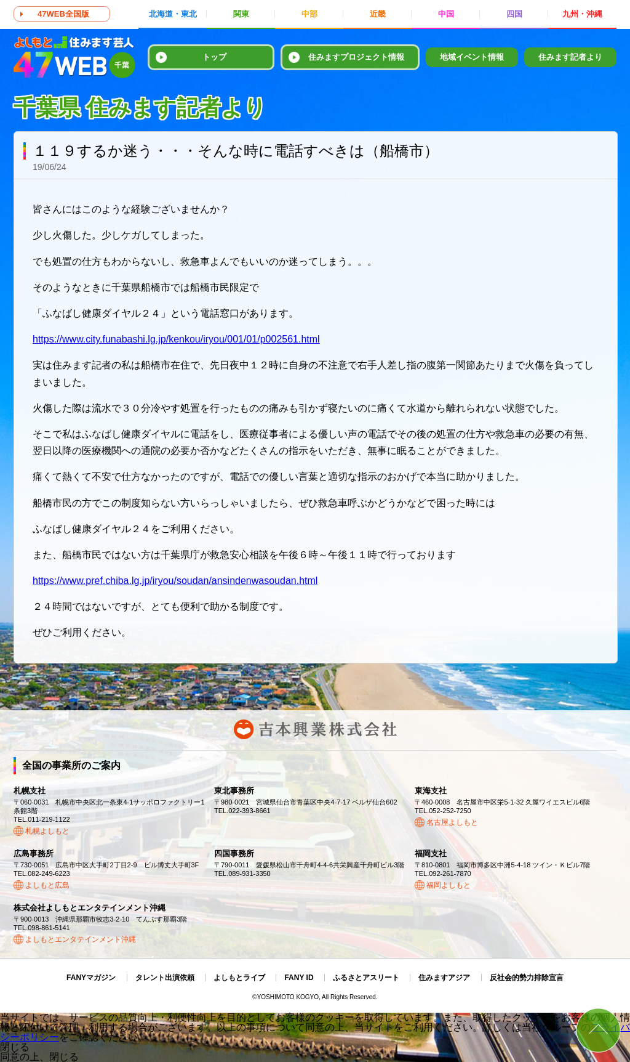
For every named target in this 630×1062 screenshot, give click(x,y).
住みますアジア (444, 977)
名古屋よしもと (452, 822)
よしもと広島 (47, 885)
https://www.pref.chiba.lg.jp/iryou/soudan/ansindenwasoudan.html (175, 580)
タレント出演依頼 (164, 977)
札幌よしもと (47, 831)
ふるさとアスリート (366, 977)
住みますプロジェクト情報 (356, 57)
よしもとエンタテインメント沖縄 (80, 939)
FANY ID (298, 977)
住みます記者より (570, 57)
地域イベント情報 (472, 57)
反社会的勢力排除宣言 (527, 977)
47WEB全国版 (63, 13)
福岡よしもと (448, 885)
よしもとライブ (239, 977)
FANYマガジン (91, 977)
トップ (214, 57)
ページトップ (598, 1030)
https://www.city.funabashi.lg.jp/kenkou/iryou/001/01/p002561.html (176, 339)
